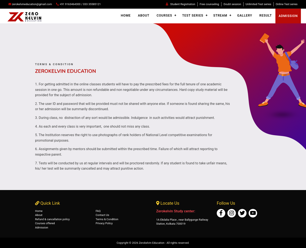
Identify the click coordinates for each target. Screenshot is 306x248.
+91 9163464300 (70, 4)
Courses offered (45, 223)
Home (126, 15)
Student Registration (180, 4)
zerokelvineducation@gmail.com (30, 4)
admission (288, 16)
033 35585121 (92, 4)
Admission (41, 227)
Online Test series (287, 4)
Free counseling (209, 4)
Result (265, 15)
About (143, 15)
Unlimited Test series (258, 4)
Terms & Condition (107, 219)
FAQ (98, 211)
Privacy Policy (104, 223)
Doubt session (232, 4)
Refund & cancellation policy (52, 219)
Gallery (244, 15)
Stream (220, 15)
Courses (164, 15)
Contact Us (102, 215)
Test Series (192, 15)
